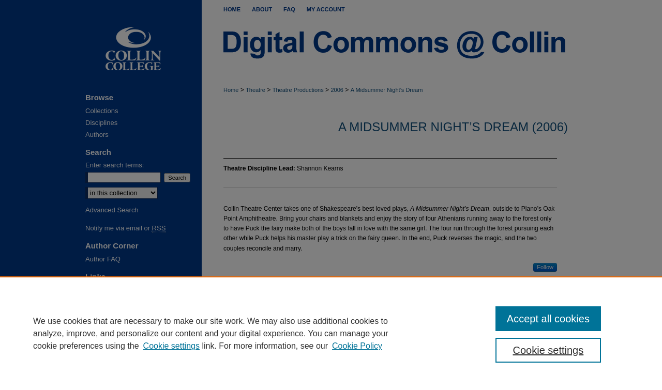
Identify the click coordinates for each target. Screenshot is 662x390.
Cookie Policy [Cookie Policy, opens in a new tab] (357, 345)
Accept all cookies (548, 318)
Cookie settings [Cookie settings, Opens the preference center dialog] (548, 350)
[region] (331, 333)
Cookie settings (171, 345)
